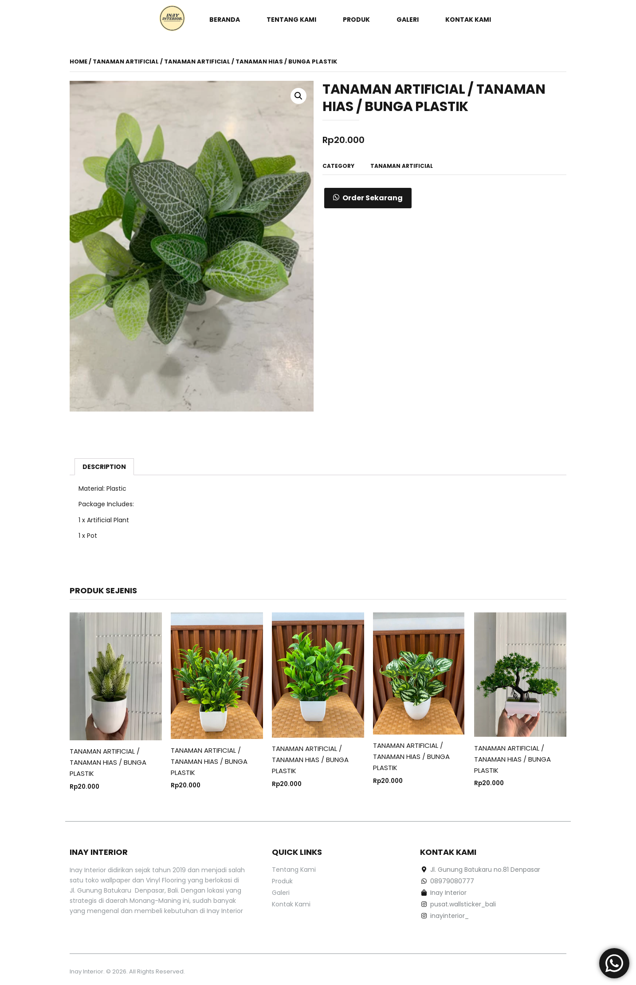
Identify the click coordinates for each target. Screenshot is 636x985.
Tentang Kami (291, 19)
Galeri (408, 19)
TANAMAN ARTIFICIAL (126, 61)
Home (78, 61)
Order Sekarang (372, 198)
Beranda (224, 19)
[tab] (104, 466)
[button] (368, 198)
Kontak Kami (468, 19)
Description (104, 466)
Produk (356, 19)
